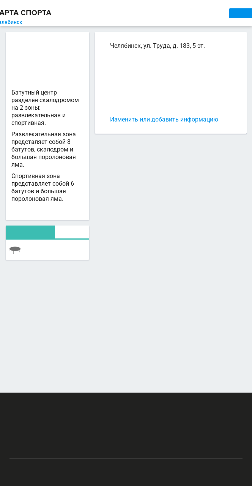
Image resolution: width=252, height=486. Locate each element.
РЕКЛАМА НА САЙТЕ (47, 403)
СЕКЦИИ (102, 13)
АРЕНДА (129, 13)
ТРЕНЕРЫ (159, 13)
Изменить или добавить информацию (164, 119)
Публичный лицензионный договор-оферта (63, 447)
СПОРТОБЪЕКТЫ (201, 13)
